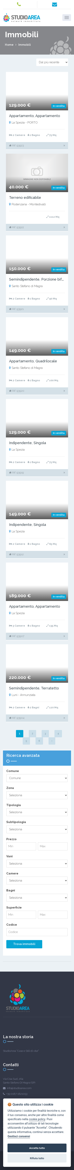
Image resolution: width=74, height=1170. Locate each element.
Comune (12, 771)
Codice (11, 924)
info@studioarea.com (19, 1088)
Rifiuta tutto (37, 1158)
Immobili (24, 44)
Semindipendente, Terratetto (34, 688)
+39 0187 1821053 (16, 1093)
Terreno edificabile (25, 197)
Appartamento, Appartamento (34, 116)
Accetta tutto (37, 1148)
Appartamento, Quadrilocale (33, 361)
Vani (9, 856)
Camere (12, 873)
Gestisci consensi (18, 1136)
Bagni (10, 890)
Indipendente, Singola (27, 443)
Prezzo (11, 839)
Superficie (14, 907)
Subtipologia (16, 822)
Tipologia (13, 805)
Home (9, 44)
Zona (10, 788)
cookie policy (37, 1119)
